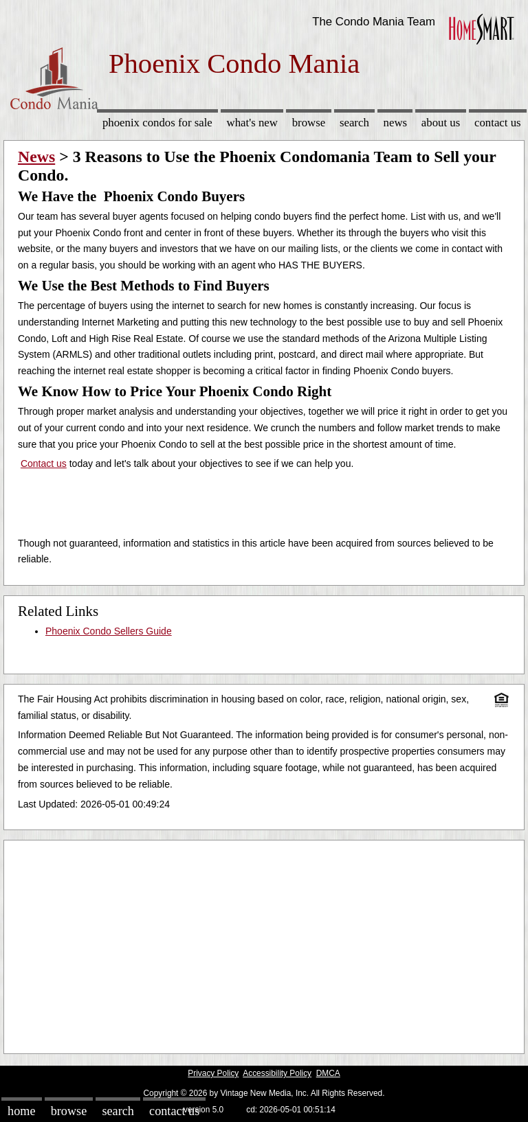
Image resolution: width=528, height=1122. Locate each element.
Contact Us (497, 122)
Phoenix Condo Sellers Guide (108, 631)
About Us (440, 122)
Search (354, 122)
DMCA (328, 1073)
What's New (252, 122)
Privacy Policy (213, 1073)
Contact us (44, 463)
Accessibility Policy (277, 1073)
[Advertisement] (264, 943)
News (396, 122)
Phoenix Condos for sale (157, 122)
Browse (308, 122)
